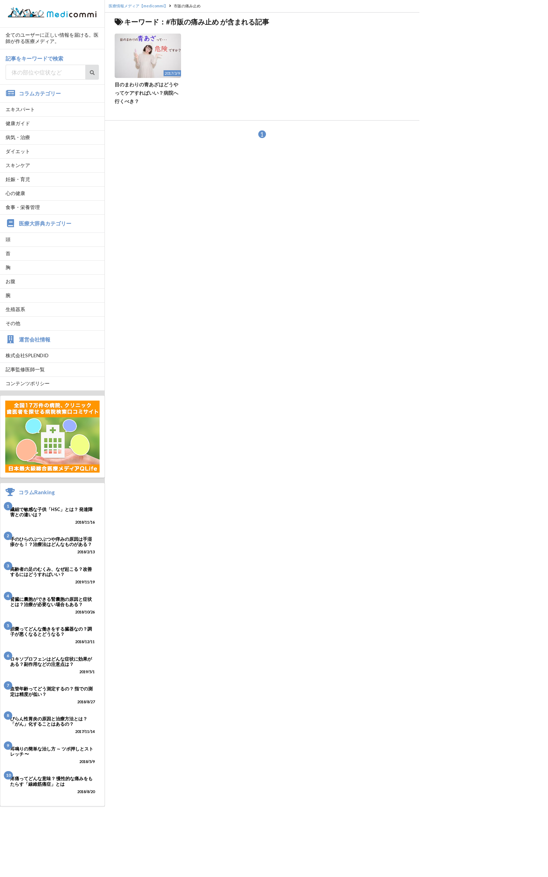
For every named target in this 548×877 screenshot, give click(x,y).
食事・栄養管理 (23, 207)
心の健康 (15, 193)
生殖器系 (15, 309)
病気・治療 (18, 137)
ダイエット (18, 151)
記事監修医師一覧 (25, 369)
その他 (13, 323)
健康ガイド (18, 123)
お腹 (10, 281)
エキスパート (20, 109)
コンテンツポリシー (28, 383)
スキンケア (18, 165)
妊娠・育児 (18, 179)
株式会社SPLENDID (27, 355)
